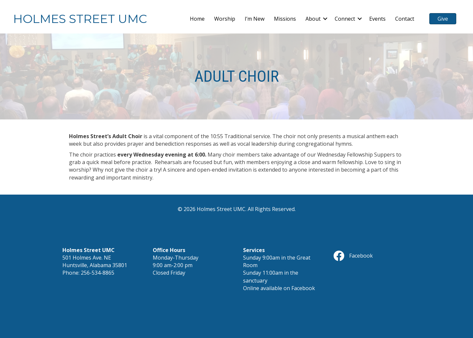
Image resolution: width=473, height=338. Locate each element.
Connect (345, 18)
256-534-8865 (97, 272)
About (313, 18)
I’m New (254, 18)
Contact (404, 18)
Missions (285, 18)
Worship (224, 18)
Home (197, 18)
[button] (325, 18)
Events (377, 18)
